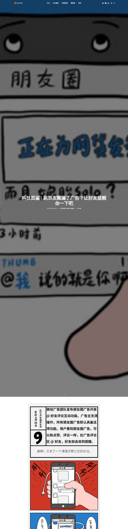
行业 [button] (48, 4)
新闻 (68, 54)
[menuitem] (48, 4)
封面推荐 (63, 54)
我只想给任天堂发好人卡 (47, 527)
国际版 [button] (73, 4)
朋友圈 (24, 486)
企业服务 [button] (56, 4)
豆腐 (80, 54)
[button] (103, 4)
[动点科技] (19, 3)
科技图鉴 (71, 54)
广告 (15, 486)
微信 (31, 477)
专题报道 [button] (65, 4)
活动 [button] (79, 4)
